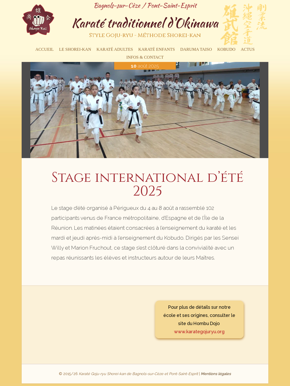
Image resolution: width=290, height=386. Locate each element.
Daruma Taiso (196, 49)
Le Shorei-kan (75, 49)
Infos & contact (145, 57)
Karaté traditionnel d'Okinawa (145, 28)
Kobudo (226, 49)
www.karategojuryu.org (199, 331)
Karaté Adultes (115, 49)
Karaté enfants (156, 49)
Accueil (44, 49)
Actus (248, 49)
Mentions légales (216, 373)
